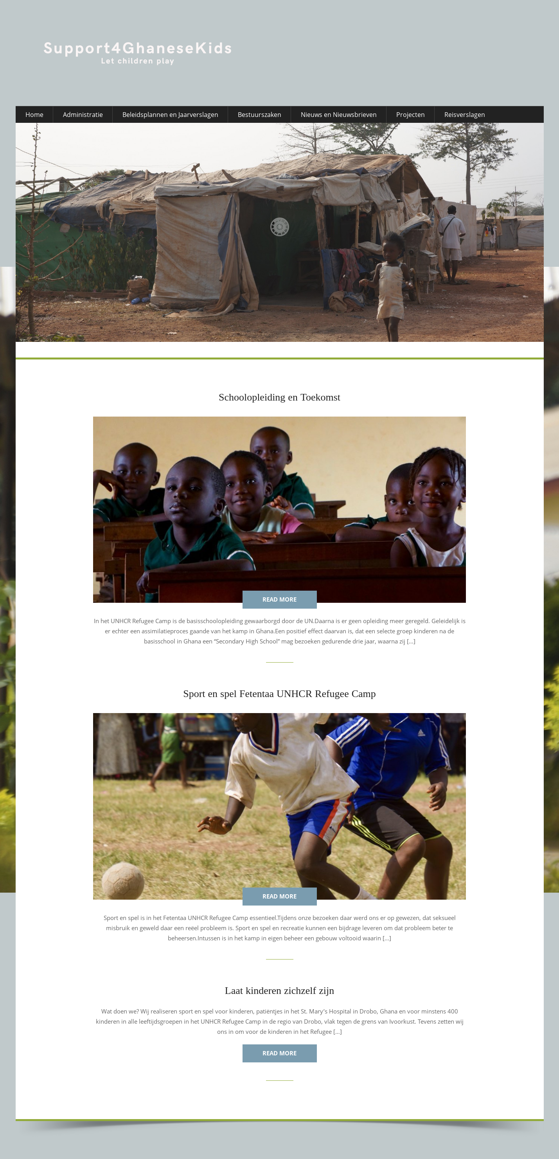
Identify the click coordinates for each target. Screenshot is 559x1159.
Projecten (410, 114)
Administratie (83, 114)
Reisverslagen (464, 114)
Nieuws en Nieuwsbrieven (339, 114)
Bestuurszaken (259, 114)
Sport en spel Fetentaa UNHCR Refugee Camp (279, 694)
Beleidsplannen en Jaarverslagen (170, 114)
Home (34, 114)
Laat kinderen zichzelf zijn (279, 990)
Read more (279, 599)
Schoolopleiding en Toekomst (279, 397)
